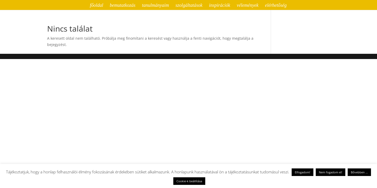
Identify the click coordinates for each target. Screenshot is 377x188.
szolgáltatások (188, 5)
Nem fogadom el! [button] (330, 172)
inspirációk (219, 5)
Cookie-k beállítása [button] (189, 181)
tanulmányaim (155, 5)
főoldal (96, 5)
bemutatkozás (122, 5)
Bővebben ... (359, 172)
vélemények (247, 5)
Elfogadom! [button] (302, 172)
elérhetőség (276, 5)
